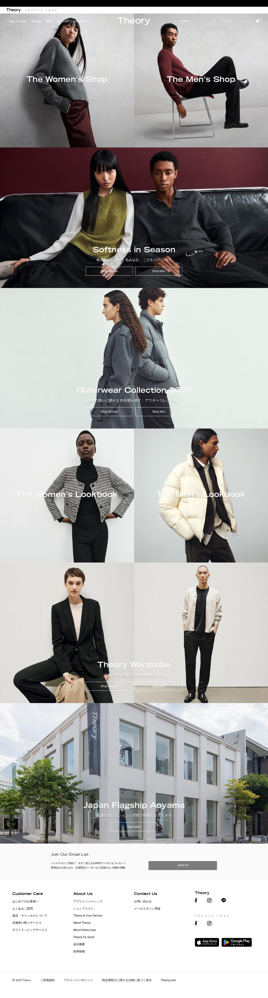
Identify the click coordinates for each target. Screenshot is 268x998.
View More (134, 827)
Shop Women (109, 271)
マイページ (243, 21)
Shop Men (158, 271)
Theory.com (168, 980)
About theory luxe (84, 930)
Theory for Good (83, 937)
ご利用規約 (47, 980)
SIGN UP (182, 865)
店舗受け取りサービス (27, 922)
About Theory (82, 922)
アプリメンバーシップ (87, 901)
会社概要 (79, 944)
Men (49, 21)
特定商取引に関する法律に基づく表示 (127, 980)
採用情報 (79, 951)
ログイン (227, 21)
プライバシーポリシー (78, 980)
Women (36, 21)
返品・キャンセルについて (29, 915)
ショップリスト (83, 908)
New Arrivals (18, 21)
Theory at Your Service (87, 915)
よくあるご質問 (22, 908)
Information (81, 21)
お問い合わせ (143, 901)
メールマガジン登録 (147, 908)
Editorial (63, 21)
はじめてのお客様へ (25, 901)
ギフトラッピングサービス (29, 930)
